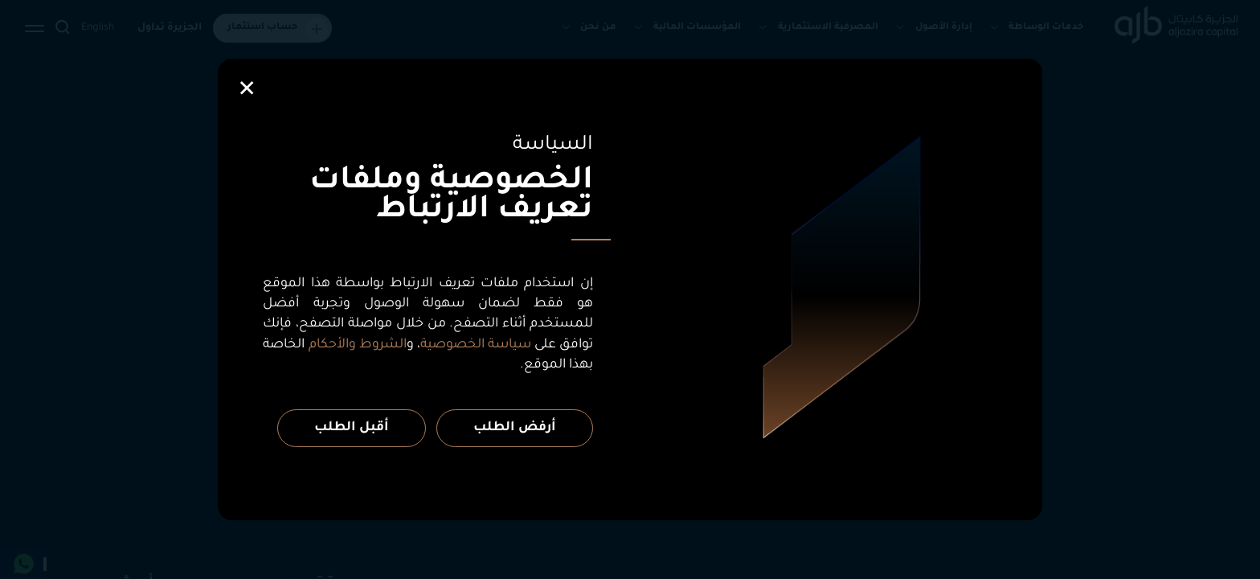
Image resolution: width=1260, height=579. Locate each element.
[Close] (246, 88)
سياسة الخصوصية (475, 345)
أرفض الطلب (514, 428)
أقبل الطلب (351, 428)
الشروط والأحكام (358, 345)
